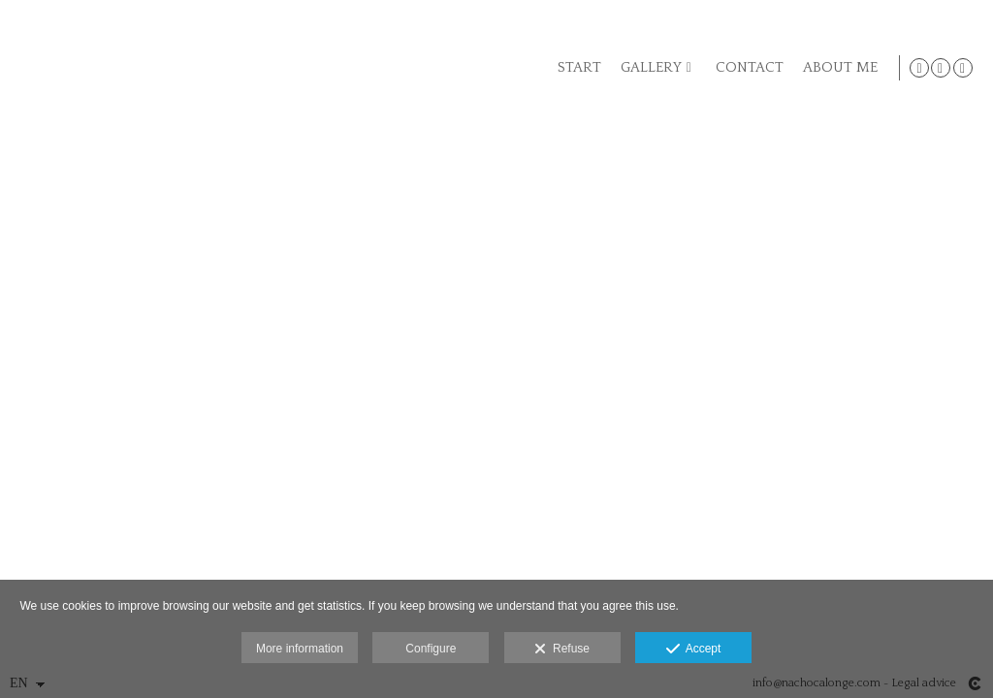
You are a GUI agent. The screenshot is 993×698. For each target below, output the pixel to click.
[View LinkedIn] (963, 68)
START (576, 68)
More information (299, 648)
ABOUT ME (837, 68)
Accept (693, 649)
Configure (430, 648)
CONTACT (747, 68)
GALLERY (648, 68)
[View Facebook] (940, 68)
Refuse (562, 649)
